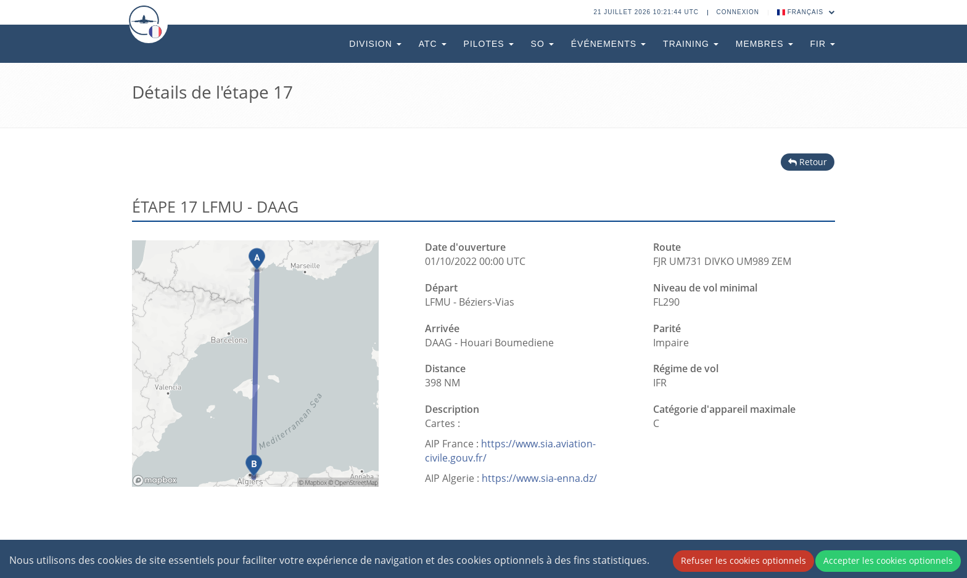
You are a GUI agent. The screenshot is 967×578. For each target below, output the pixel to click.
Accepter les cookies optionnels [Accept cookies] (888, 560)
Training (690, 44)
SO (542, 44)
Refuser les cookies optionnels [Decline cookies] (743, 560)
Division (375, 44)
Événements (608, 44)
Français (806, 12)
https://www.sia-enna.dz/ (539, 478)
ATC (432, 44)
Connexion (738, 12)
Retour (807, 162)
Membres (764, 44)
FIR (822, 44)
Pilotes (489, 44)
